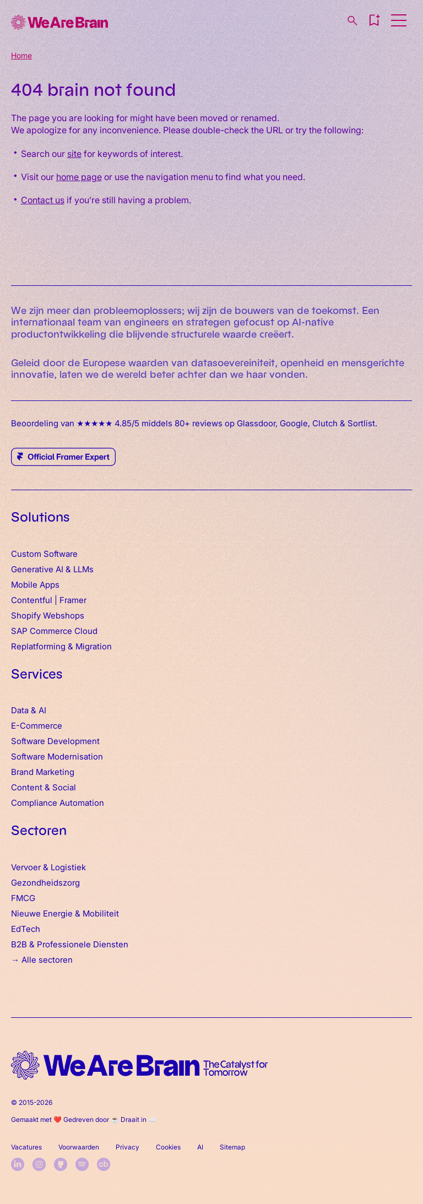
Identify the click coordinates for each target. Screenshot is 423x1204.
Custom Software (44, 553)
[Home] (59, 22)
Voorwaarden (78, 1146)
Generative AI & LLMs (52, 568)
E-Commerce (36, 725)
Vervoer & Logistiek (48, 866)
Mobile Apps (35, 584)
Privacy (127, 1146)
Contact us (42, 199)
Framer (72, 599)
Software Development (55, 740)
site (74, 153)
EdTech (25, 928)
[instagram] (39, 1164)
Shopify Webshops (47, 615)
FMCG (23, 897)
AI (200, 1146)
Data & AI (28, 709)
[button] (374, 20)
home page (79, 176)
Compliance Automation (57, 802)
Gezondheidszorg (45, 882)
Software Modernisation (57, 756)
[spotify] (82, 1164)
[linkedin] (17, 1164)
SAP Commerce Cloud (54, 630)
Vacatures (26, 1146)
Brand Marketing (42, 771)
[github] (60, 1164)
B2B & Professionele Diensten (69, 944)
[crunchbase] (103, 1164)
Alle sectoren (47, 959)
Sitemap (232, 1146)
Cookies (168, 1146)
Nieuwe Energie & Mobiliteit (65, 913)
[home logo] (139, 1065)
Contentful (31, 599)
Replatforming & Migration (61, 646)
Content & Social (43, 787)
